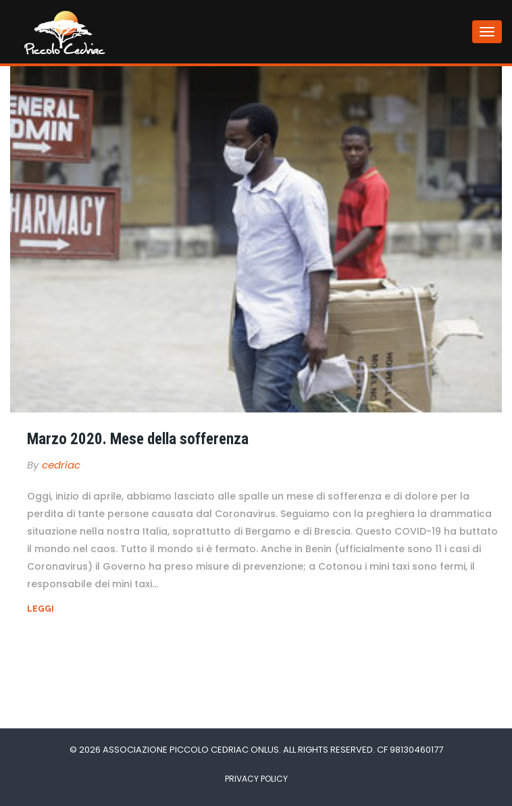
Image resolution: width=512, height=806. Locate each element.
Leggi (40, 609)
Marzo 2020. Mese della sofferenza (138, 439)
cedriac (61, 465)
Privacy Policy (256, 778)
